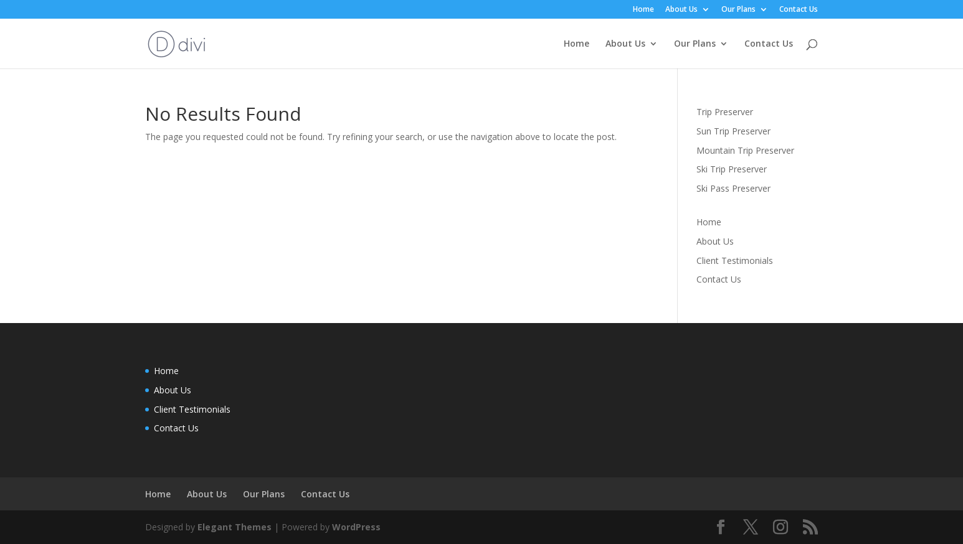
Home (643, 10)
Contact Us (798, 10)
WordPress (356, 527)
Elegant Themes (234, 527)
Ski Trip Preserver (731, 169)
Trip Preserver (724, 112)
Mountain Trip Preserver (745, 150)
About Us (681, 10)
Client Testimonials (734, 260)
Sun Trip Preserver (733, 131)
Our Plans (738, 10)
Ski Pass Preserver (733, 188)
